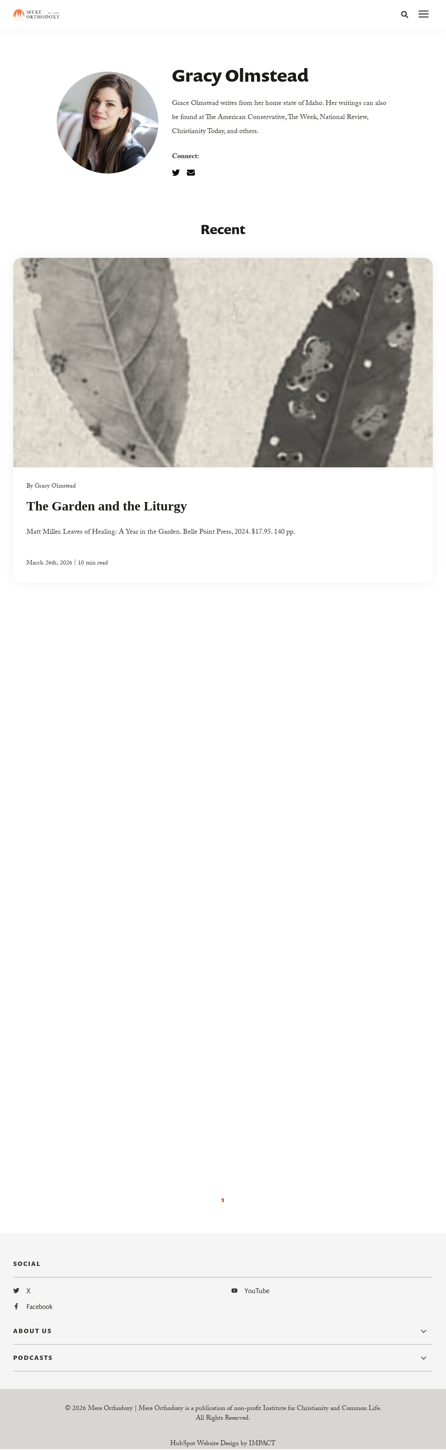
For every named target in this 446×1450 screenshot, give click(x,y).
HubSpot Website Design (204, 1444)
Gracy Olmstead (55, 486)
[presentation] (423, 14)
